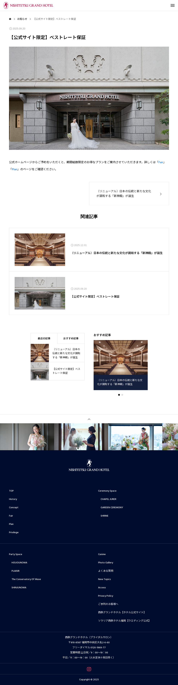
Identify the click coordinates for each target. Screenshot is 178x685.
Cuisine (102, 554)
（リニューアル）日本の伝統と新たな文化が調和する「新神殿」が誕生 (117, 257)
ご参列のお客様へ (108, 604)
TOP (11, 491)
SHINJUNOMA (17, 587)
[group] (121, 369)
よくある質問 (105, 571)
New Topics (104, 579)
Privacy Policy (105, 596)
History (13, 499)
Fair (161, 162)
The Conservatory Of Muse (25, 579)
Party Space (15, 554)
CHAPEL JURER (107, 499)
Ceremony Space (107, 491)
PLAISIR (14, 571)
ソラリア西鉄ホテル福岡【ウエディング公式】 (124, 621)
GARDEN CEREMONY (110, 507)
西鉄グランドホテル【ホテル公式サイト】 (122, 612)
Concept (13, 507)
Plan (14, 170)
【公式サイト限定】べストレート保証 (95, 300)
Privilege (14, 532)
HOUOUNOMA (18, 562)
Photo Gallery (105, 562)
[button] (122, 398)
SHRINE (103, 516)
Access (102, 587)
